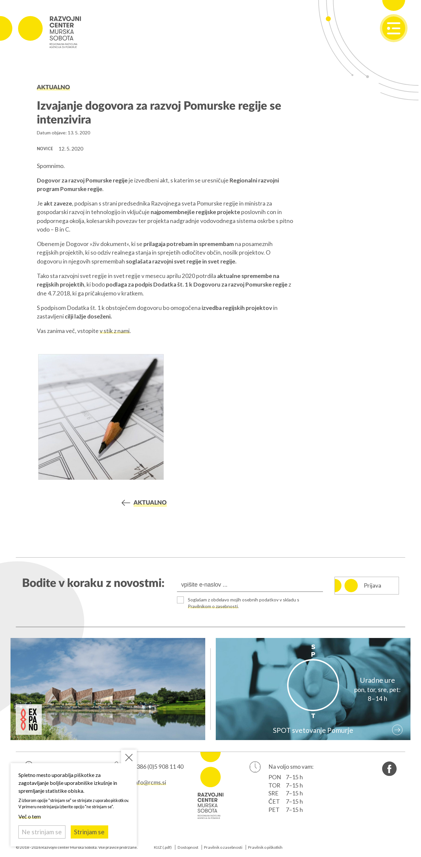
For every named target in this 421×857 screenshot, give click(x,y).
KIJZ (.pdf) (163, 847)
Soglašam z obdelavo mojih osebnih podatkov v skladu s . (245, 603)
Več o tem (29, 816)
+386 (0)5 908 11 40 (158, 766)
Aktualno (53, 87)
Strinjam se (89, 832)
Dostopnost (188, 847)
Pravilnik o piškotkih (265, 847)
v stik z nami (115, 330)
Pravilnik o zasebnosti (223, 847)
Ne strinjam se (42, 832)
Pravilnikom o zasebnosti (214, 606)
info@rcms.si (149, 782)
